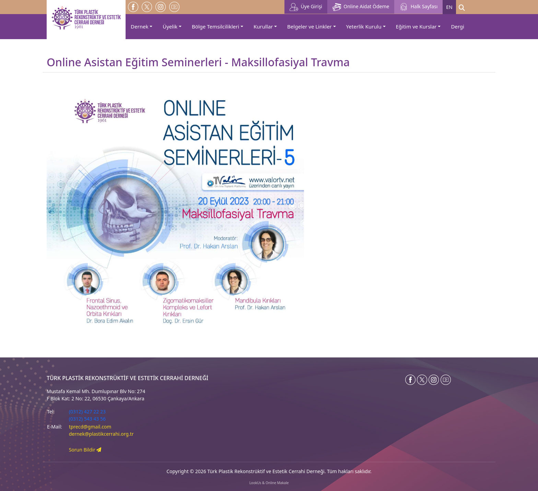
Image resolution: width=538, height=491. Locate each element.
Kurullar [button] (263, 26)
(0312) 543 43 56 (87, 418)
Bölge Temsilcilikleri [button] (215, 26)
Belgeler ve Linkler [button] (309, 26)
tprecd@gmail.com (90, 426)
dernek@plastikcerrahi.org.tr (101, 434)
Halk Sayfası (418, 7)
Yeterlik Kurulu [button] (364, 26)
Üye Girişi (306, 7)
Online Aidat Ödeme (360, 7)
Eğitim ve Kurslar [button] (416, 26)
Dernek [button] (139, 26)
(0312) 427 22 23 (87, 411)
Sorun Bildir (85, 449)
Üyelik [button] (170, 26)
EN (449, 7)
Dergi (457, 26)
